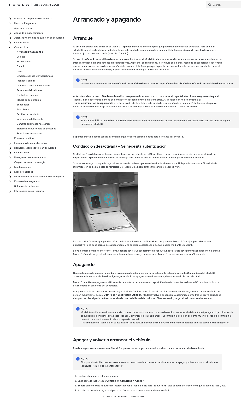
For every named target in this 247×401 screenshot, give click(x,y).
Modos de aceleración (29, 99)
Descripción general (25, 23)
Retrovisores (24, 61)
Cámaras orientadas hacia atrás (33, 123)
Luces (20, 71)
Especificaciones (23, 171)
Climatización (22, 152)
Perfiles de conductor (28, 114)
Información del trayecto (30, 119)
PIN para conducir (153, 120)
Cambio (123, 53)
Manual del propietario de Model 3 (33, 18)
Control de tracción (27, 95)
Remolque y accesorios (29, 133)
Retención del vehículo (29, 90)
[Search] (224, 5)
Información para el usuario (29, 191)
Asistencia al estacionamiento (33, 85)
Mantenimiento (22, 167)
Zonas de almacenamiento (28, 33)
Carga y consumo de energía (29, 162)
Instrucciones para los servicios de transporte (203, 322)
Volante (21, 56)
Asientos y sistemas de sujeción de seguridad (39, 37)
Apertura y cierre (23, 28)
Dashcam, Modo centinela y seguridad (35, 147)
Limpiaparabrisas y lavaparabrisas (35, 75)
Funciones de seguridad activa (30, 143)
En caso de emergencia (26, 181)
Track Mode (23, 109)
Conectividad (21, 42)
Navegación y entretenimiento (30, 157)
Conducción (21, 47)
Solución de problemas (26, 186)
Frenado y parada (26, 80)
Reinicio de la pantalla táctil (107, 365)
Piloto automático (24, 138)
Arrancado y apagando (30, 52)
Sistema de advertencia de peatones (36, 128)
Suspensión (23, 104)
